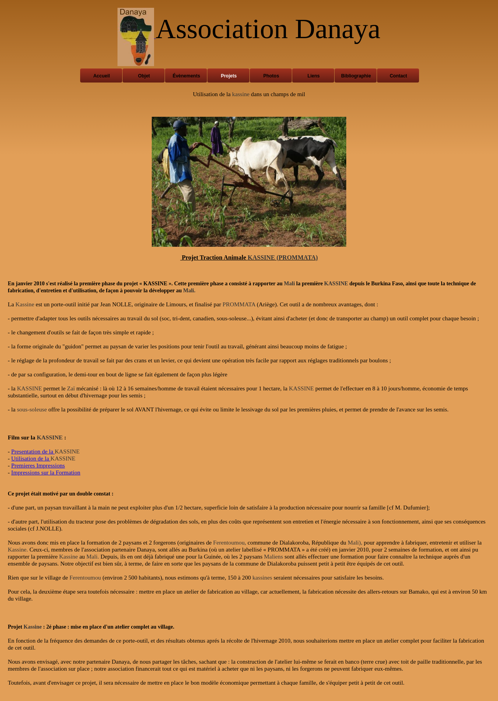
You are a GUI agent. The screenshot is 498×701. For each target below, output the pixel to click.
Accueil (101, 76)
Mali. (189, 290)
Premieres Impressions (38, 465)
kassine (241, 94)
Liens (313, 76)
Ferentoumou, (229, 542)
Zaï (71, 388)
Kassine (25, 304)
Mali (289, 283)
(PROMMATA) (297, 257)
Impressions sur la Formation (46, 472)
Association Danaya (268, 28)
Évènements (186, 76)
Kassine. (18, 549)
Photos (271, 76)
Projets (229, 76)
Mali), (355, 542)
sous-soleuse (32, 409)
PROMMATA (239, 304)
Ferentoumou (85, 577)
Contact (398, 76)
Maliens (273, 556)
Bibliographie (356, 76)
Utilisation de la (31, 458)
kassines (262, 577)
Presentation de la (33, 451)
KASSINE (261, 257)
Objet (144, 76)
